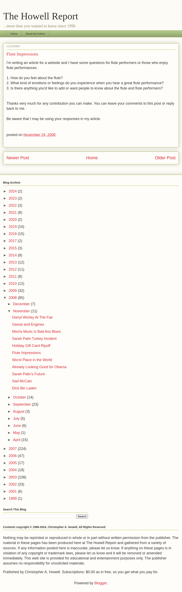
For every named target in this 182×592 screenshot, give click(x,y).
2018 (13, 234)
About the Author (35, 33)
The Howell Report (40, 16)
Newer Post (17, 157)
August (19, 411)
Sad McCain (22, 381)
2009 (13, 291)
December (22, 304)
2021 (13, 212)
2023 (13, 198)
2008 (13, 298)
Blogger (100, 583)
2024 (13, 191)
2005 (13, 463)
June (17, 426)
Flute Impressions (26, 353)
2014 (13, 255)
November (22, 311)
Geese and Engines (28, 324)
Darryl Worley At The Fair (32, 317)
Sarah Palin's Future (28, 374)
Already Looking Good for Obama (39, 367)
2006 (13, 456)
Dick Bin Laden (24, 388)
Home (14, 33)
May (17, 433)
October (20, 397)
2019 (13, 227)
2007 (13, 449)
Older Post (165, 157)
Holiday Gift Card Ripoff (31, 346)
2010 (13, 284)
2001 (13, 491)
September (22, 404)
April (17, 440)
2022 (13, 205)
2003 (13, 477)
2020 (13, 220)
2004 (13, 470)
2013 (13, 262)
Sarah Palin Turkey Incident (34, 339)
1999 (13, 498)
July (16, 419)
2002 (13, 484)
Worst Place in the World (32, 360)
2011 (13, 276)
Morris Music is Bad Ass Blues (36, 331)
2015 (13, 248)
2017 (13, 241)
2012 (13, 269)
